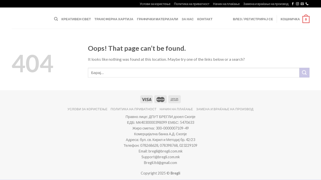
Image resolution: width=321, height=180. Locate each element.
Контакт (205, 19)
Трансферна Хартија (113, 19)
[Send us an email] (302, 4)
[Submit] (304, 73)
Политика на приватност (192, 4)
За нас (188, 19)
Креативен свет (76, 19)
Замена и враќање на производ (266, 4)
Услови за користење (155, 4)
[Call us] (306, 4)
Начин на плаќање (226, 4)
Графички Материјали (157, 19)
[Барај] (56, 19)
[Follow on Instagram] (297, 4)
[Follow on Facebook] (292, 4)
